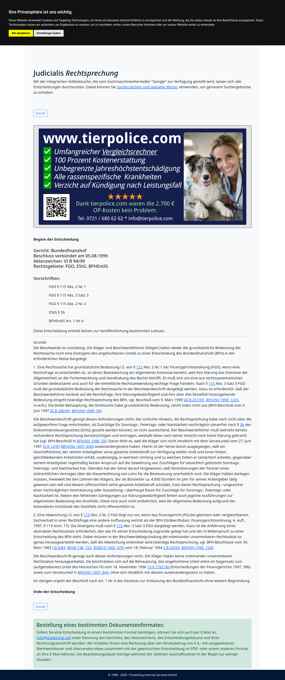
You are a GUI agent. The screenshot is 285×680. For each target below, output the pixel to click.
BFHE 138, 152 (79, 547)
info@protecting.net (54, 637)
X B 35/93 (171, 547)
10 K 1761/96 (158, 566)
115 (139, 367)
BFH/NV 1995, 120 (196, 547)
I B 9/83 (58, 547)
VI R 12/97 (51, 446)
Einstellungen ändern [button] (49, 33)
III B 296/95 (60, 410)
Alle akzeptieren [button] (21, 33)
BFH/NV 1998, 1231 (222, 399)
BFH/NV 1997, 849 (77, 446)
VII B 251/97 (193, 399)
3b (242, 424)
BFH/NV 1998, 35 (86, 410)
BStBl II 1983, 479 (108, 547)
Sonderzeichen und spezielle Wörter (147, 86)
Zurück (40, 113)
